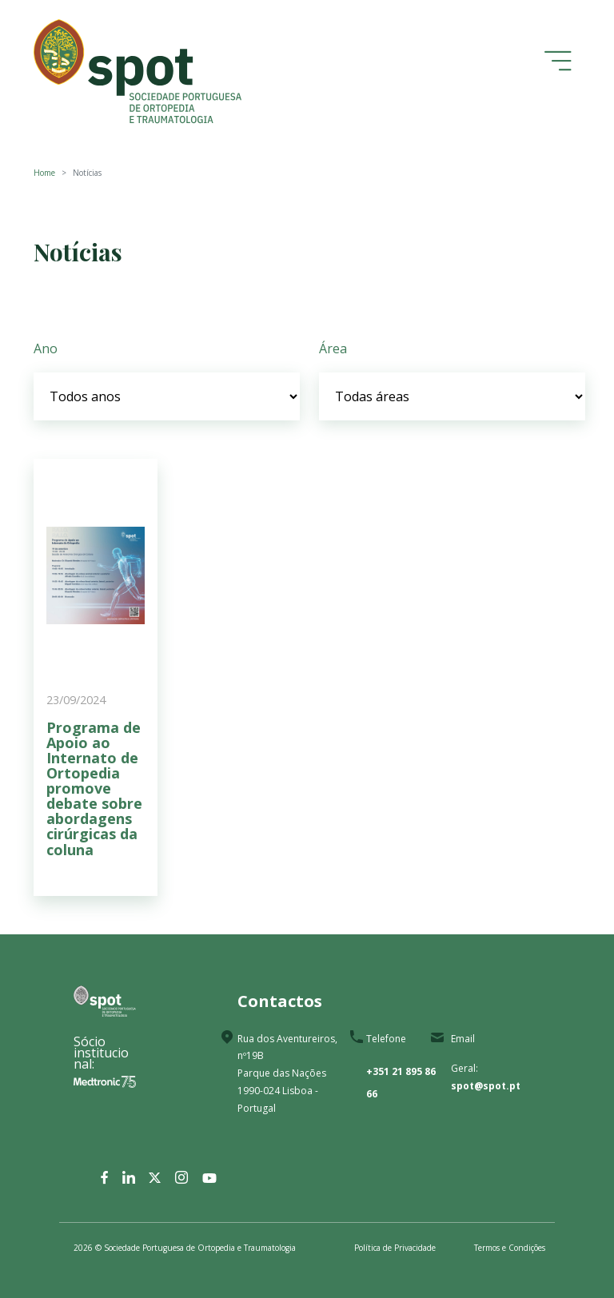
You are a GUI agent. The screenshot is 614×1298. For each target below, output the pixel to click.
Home (44, 172)
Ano (46, 348)
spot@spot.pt (485, 1086)
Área (333, 348)
